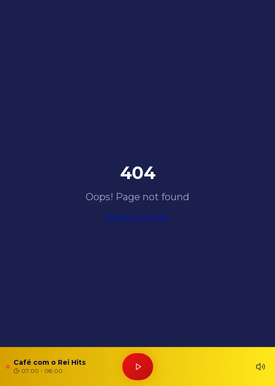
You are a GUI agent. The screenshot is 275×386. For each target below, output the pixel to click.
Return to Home (137, 216)
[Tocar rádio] (137, 366)
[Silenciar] (260, 366)
